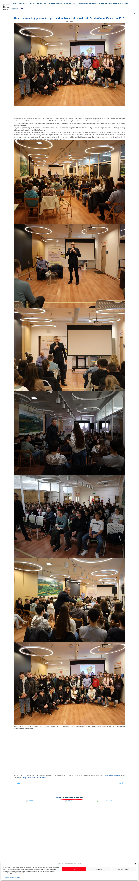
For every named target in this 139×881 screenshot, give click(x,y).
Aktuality (23, 3)
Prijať (74, 869)
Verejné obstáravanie (87, 3)
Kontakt (14, 9)
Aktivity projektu (37, 3)
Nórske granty (55, 3)
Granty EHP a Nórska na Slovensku (34, 778)
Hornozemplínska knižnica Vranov (113, 3)
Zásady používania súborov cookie (12, 877)
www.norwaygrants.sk (113, 775)
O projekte (69, 3)
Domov (14, 3)
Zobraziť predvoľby (124, 869)
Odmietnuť (99, 869)
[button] (135, 864)
